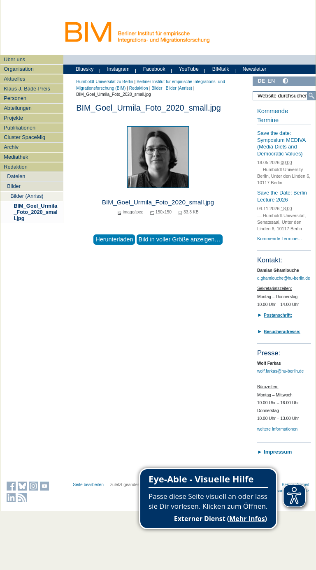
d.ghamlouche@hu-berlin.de (283, 278)
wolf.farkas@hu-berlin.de (280, 371)
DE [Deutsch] (261, 81)
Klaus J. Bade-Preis (27, 89)
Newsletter (254, 69)
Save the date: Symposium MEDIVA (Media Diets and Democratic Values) (281, 143)
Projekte (13, 118)
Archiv (11, 147)
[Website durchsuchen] (284, 95)
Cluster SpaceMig (24, 137)
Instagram (118, 69)
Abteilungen (18, 108)
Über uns (14, 59)
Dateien (16, 176)
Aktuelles (14, 79)
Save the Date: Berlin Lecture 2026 (282, 196)
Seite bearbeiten (88, 484)
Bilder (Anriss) (26, 196)
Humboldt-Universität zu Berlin (104, 81)
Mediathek (16, 157)
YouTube (189, 69)
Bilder (14, 186)
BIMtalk (220, 69)
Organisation (19, 69)
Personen (15, 98)
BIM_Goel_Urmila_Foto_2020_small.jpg (36, 212)
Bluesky (84, 69)
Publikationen (19, 128)
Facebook (154, 69)
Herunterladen (114, 239)
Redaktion (16, 167)
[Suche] (311, 95)
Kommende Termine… (279, 238)
